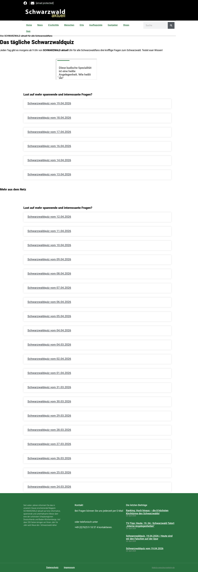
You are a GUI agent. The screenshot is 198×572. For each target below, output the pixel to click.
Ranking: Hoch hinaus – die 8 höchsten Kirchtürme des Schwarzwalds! (147, 512)
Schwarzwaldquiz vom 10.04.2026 (49, 245)
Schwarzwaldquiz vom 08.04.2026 (49, 273)
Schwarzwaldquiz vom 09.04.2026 (49, 259)
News (40, 25)
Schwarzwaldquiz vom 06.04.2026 (49, 301)
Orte (82, 25)
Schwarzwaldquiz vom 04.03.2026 (49, 344)
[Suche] (171, 25)
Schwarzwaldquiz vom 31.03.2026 (49, 387)
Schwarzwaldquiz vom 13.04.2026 (49, 174)
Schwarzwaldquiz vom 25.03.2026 (49, 472)
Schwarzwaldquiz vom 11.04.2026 (49, 231)
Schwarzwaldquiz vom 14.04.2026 (49, 160)
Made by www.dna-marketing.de (163, 567)
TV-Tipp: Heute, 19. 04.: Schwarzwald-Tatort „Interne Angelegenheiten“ (150, 525)
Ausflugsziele (95, 25)
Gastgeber (113, 25)
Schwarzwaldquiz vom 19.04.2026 (49, 103)
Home (29, 25)
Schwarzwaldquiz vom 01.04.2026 (49, 373)
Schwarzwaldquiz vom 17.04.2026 (49, 131)
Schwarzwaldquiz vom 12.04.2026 (49, 216)
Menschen (69, 25)
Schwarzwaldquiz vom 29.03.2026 (49, 415)
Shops (126, 25)
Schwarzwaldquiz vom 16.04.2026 (49, 146)
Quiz (28, 31)
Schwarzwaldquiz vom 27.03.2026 (49, 444)
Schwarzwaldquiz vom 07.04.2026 (49, 287)
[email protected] (83, 516)
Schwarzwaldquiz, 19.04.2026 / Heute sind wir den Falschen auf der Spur (149, 537)
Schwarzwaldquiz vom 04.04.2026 (49, 330)
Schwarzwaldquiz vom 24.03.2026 (49, 486)
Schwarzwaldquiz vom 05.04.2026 (49, 316)
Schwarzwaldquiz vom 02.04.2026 (49, 358)
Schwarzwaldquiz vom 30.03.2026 (49, 401)
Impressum (69, 567)
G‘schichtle (53, 25)
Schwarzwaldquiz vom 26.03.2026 (49, 458)
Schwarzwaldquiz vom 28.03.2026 (49, 429)
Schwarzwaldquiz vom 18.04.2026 (49, 117)
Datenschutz (52, 567)
